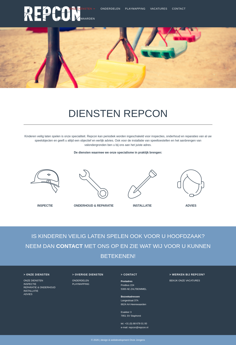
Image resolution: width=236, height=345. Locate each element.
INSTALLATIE (31, 290)
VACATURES (158, 8)
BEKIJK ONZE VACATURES (184, 280)
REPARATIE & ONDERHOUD (39, 287)
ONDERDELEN (110, 8)
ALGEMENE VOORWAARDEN (75, 18)
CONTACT (179, 8)
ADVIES (28, 294)
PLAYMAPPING (135, 8)
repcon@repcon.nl (138, 327)
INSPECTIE (30, 284)
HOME (59, 8)
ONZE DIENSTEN (80, 8)
